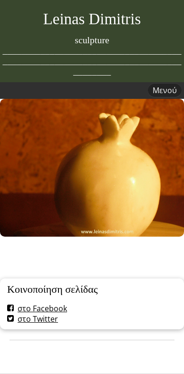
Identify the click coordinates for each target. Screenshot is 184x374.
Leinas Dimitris (92, 19)
